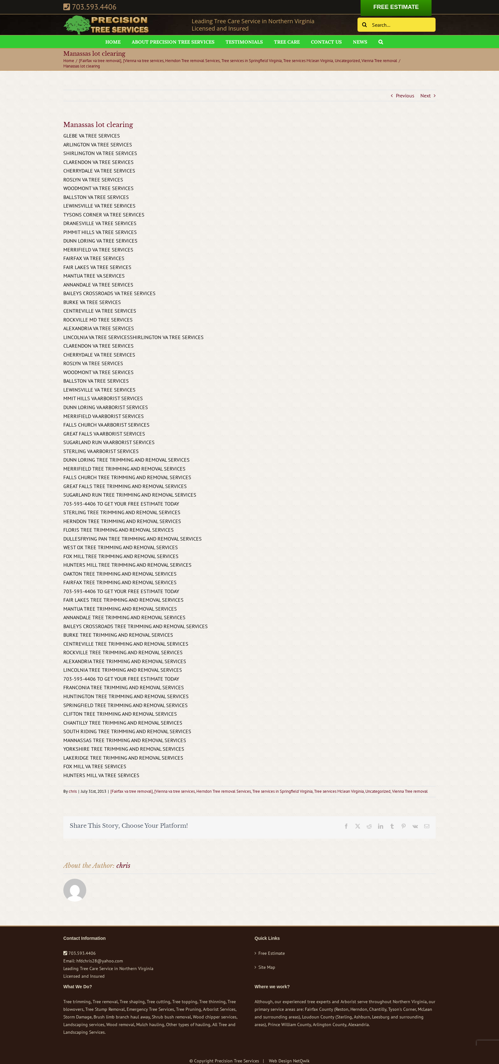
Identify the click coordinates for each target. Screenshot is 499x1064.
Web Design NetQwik (289, 1061)
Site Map (266, 967)
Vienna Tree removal (410, 791)
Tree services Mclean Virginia (339, 791)
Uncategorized (377, 791)
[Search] (364, 25)
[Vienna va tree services (174, 791)
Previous (405, 95)
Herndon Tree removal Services (223, 791)
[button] (380, 41)
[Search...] (396, 25)
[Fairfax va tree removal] (131, 791)
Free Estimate (271, 953)
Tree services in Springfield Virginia (282, 791)
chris (73, 791)
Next (425, 95)
